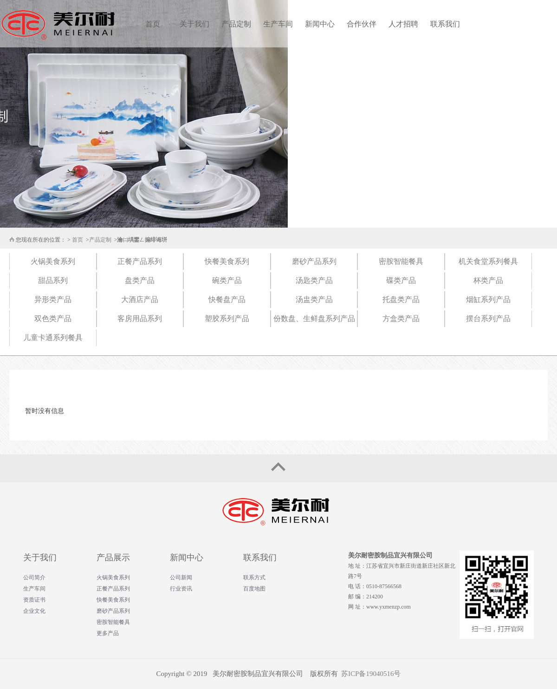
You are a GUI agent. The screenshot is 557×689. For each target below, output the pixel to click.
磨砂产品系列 (314, 261)
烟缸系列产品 (488, 299)
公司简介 (34, 577)
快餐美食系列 (227, 261)
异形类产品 (52, 299)
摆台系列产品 (488, 318)
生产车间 (278, 24)
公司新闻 (181, 577)
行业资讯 (181, 588)
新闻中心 (320, 24)
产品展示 (113, 557)
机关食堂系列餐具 (488, 261)
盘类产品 (140, 280)
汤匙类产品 (314, 280)
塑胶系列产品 (227, 318)
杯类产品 (488, 280)
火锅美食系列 (53, 261)
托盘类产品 (401, 299)
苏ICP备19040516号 (371, 673)
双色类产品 (52, 318)
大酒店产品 (139, 299)
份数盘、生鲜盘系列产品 (314, 318)
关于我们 (194, 24)
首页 (152, 24)
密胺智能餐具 (401, 261)
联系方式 (254, 577)
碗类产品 (227, 280)
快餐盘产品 (227, 299)
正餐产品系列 (139, 261)
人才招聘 (403, 24)
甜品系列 (53, 280)
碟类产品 (401, 280)
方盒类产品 (401, 318)
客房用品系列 (139, 318)
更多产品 (108, 633)
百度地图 (254, 588)
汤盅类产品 (314, 299)
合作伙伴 (361, 24)
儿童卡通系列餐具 (53, 337)
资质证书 (34, 600)
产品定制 (236, 24)
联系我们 (445, 24)
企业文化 (34, 611)
